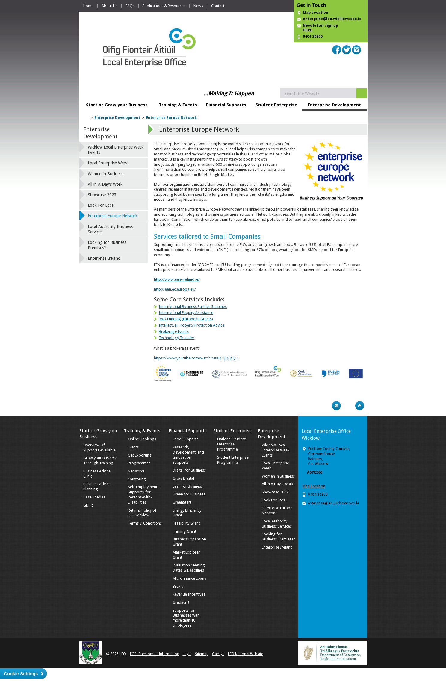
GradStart (181, 602)
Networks (136, 471)
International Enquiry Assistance (186, 312)
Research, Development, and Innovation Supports (188, 455)
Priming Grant (184, 531)
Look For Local (101, 205)
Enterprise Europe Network (171, 118)
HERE (307, 30)
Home (88, 6)
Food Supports (185, 439)
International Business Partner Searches (193, 306)
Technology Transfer (176, 338)
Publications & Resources (164, 6)
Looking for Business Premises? (107, 245)
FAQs (130, 6)
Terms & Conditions (145, 523)
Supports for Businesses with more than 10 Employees (186, 618)
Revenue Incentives (189, 594)
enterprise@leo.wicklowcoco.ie (332, 19)
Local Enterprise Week (108, 163)
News (198, 6)
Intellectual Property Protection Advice (191, 325)
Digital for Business (189, 470)
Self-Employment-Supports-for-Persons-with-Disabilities (143, 494)
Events (133, 447)
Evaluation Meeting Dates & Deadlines (189, 567)
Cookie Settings (21, 673)
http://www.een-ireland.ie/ (177, 279)
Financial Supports (226, 105)
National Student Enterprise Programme (231, 444)
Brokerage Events (174, 331)
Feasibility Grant (186, 523)
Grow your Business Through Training (100, 460)
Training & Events (178, 105)
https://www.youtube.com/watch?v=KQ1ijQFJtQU (196, 358)
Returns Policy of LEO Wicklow (142, 513)
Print (324, 405)
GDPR (88, 505)
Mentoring (137, 479)
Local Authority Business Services (110, 229)
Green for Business (189, 494)
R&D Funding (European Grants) (186, 319)
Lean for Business (188, 486)
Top (359, 405)
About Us (109, 6)
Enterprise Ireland (104, 258)
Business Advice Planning (97, 486)
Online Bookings (142, 439)
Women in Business (105, 173)
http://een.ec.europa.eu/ (175, 289)
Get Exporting (140, 455)
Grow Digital (183, 478)
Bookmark (348, 405)
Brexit (178, 586)
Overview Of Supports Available (99, 447)
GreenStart (182, 502)
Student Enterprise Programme (233, 460)
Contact (217, 6)
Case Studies (94, 497)
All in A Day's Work (105, 184)
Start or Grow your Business (117, 105)
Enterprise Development (334, 105)
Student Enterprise (276, 105)
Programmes (139, 463)
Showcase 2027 (102, 194)
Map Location (315, 12)
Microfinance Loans (189, 578)
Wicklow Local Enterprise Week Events (116, 150)
